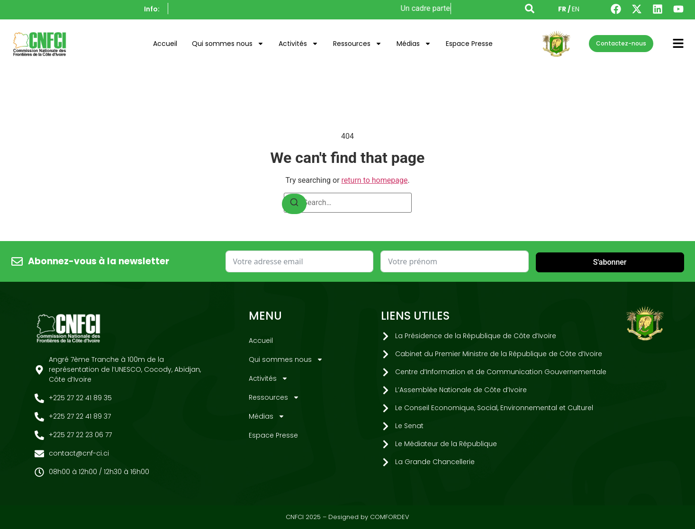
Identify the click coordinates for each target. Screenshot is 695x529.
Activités (298, 43)
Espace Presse (469, 43)
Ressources (357, 43)
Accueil (165, 43)
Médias (414, 43)
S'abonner (610, 262)
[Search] (294, 204)
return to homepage (375, 180)
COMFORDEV (389, 516)
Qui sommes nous (228, 43)
